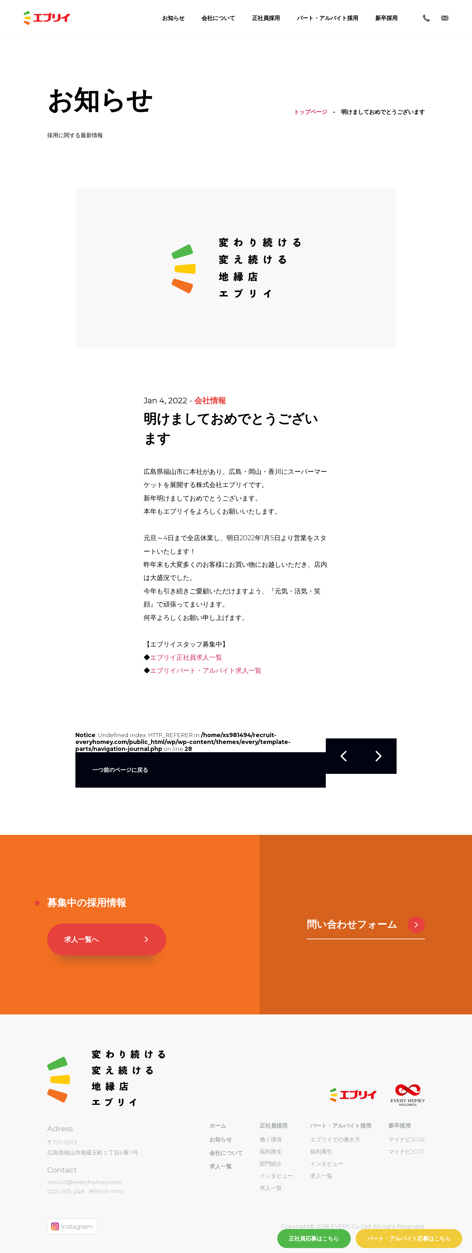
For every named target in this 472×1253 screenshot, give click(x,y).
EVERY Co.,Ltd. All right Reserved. (377, 1226)
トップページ (310, 111)
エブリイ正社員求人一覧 (186, 657)
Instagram (72, 1226)
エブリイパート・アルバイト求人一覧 (206, 670)
